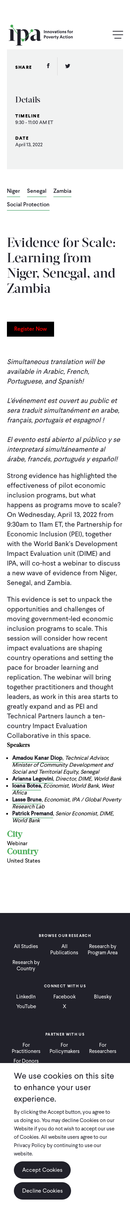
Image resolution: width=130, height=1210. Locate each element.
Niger (13, 191)
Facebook (64, 997)
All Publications (64, 949)
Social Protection (28, 205)
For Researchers (102, 1048)
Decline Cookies (42, 1190)
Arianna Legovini (32, 778)
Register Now (30, 328)
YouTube (26, 1006)
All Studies (26, 946)
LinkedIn (26, 997)
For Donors (26, 1061)
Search (103, 35)
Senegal (36, 191)
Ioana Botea (26, 785)
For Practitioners (26, 1048)
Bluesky (103, 997)
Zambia (62, 191)
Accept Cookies (42, 1170)
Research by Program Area (103, 949)
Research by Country (26, 965)
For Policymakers (65, 1048)
